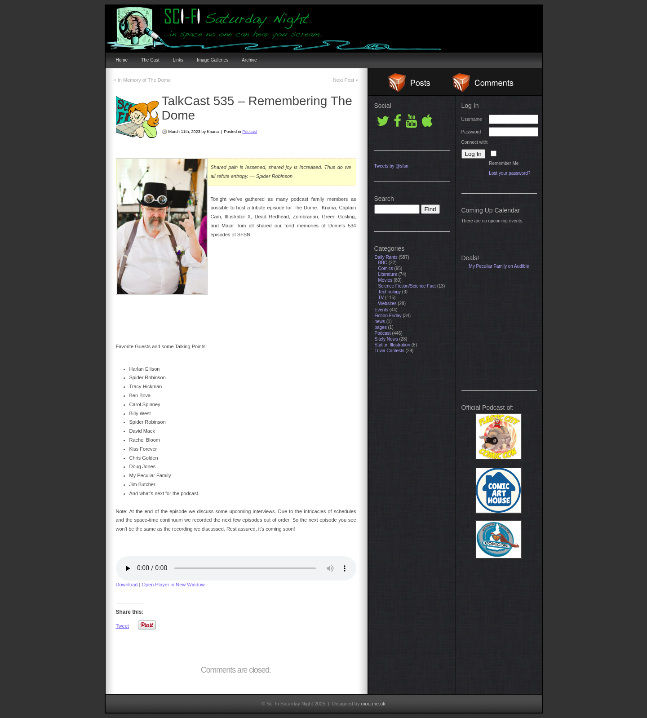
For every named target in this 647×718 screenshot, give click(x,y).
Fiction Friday (388, 315)
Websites (387, 303)
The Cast (150, 60)
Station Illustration (393, 344)
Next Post (346, 80)
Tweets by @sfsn (391, 166)
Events (382, 309)
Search (384, 198)
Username (471, 119)
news (380, 321)
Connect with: (475, 142)
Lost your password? (509, 173)
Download (127, 584)
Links (178, 60)
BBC (383, 262)
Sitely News (386, 339)
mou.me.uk (373, 703)
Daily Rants (386, 257)
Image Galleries (212, 60)
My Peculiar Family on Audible (499, 266)
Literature (387, 274)
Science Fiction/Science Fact (407, 286)
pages (381, 327)
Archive (249, 60)
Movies (385, 280)
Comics (385, 268)
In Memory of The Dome (142, 80)
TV (381, 297)
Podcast (249, 131)
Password (471, 131)
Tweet (122, 626)
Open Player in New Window (173, 584)
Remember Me (503, 163)
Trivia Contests (389, 350)
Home (122, 60)
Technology (389, 291)
